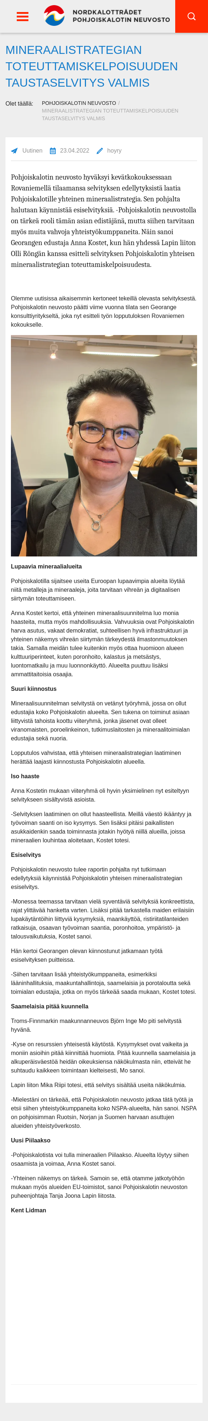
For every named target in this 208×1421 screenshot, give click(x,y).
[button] (22, 16)
